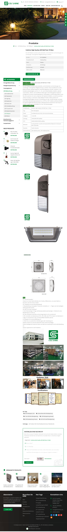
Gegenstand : (38, 440)
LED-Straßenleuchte (8, 94)
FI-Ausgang (38, 503)
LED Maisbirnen (7, 102)
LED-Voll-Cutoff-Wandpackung (47, 420)
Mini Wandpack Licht (29, 414)
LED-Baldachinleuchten (9, 111)
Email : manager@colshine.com (48, 2)
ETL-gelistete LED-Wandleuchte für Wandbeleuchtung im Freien (20, 486)
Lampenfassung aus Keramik (42, 517)
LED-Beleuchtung (22, 47)
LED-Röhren (7, 116)
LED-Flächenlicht (8, 97)
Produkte (29, 6)
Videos (43, 6)
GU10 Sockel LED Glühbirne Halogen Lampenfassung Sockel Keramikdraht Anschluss (15, 140)
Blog (24, 509)
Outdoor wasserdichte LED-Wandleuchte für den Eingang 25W (8, 486)
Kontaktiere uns (55, 6)
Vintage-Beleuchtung (8, 83)
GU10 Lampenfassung (41, 501)
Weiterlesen (13, 136)
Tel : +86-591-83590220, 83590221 (31, 2)
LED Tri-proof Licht (8, 109)
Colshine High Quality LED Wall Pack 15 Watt (41, 440)
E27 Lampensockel (40, 510)
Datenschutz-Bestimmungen (29, 511)
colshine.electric (56, 512)
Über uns (47, 6)
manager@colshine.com (58, 510)
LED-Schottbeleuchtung (9, 107)
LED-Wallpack (7, 114)
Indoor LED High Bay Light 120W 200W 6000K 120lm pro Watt (15, 162)
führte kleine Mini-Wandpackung (45, 414)
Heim (25, 6)
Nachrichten (36, 6)
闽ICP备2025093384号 (33, 527)
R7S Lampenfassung (40, 508)
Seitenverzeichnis (26, 514)
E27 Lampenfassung (40, 515)
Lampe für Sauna (40, 512)
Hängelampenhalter (40, 519)
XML (24, 516)
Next (62, 470)
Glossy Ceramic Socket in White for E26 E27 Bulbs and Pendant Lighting (32, 486)
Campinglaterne (7, 89)
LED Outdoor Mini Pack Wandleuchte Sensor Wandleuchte (41, 424)
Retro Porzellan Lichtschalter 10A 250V (14, 133)
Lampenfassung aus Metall (42, 505)
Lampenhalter (7, 124)
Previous (60, 470)
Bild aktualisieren (48, 459)
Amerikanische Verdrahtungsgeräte (8, 120)
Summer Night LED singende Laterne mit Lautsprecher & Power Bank (15, 155)
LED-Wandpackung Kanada (47, 417)
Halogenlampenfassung (9, 86)
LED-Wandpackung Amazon (31, 420)
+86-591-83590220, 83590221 (57, 507)
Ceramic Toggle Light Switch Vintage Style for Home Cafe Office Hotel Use (45, 486)
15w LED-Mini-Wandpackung (31, 417)
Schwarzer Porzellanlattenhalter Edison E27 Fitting (15, 147)
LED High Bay (7, 99)
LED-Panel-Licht (7, 104)
